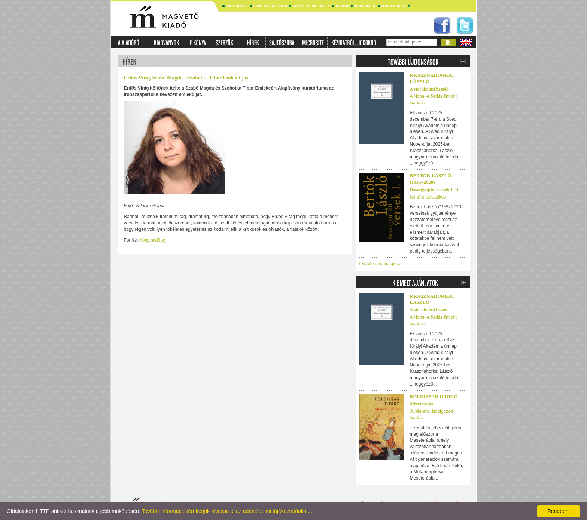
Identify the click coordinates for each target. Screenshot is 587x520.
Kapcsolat (365, 6)
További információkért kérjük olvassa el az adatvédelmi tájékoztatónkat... (227, 511)
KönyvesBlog (152, 240)
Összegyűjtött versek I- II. (435, 189)
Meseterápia (422, 403)
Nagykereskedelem (312, 6)
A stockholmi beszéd (429, 89)
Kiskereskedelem (270, 6)
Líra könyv (237, 6)
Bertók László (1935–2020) (430, 179)
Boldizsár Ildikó (434, 396)
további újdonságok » (380, 263)
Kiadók (343, 6)
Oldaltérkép (394, 6)
